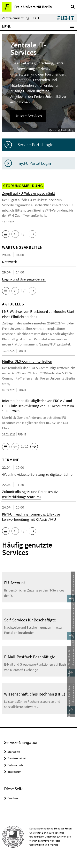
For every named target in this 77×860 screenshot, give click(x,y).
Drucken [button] (12, 798)
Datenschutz (15, 765)
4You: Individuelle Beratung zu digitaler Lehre (37, 474)
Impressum (14, 772)
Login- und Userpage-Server (24, 279)
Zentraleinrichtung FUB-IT (20, 18)
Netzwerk (9, 261)
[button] (5, 234)
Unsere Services (28, 115)
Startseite (13, 752)
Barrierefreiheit (17, 758)
